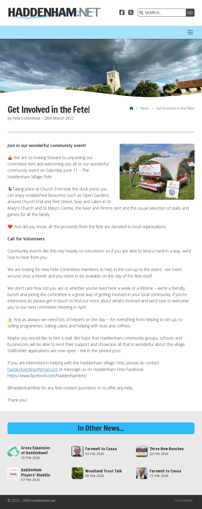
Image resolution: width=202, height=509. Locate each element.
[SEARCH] (163, 12)
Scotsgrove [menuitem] (184, 500)
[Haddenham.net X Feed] (130, 13)
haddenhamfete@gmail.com (32, 369)
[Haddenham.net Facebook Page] (122, 13)
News (144, 108)
